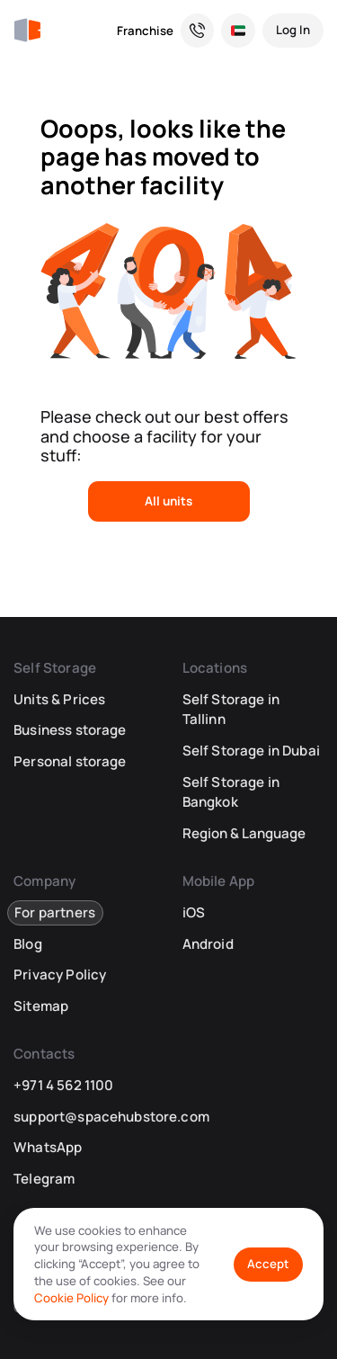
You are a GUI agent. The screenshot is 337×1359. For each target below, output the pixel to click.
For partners (54, 912)
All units (168, 501)
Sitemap (40, 1006)
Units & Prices (59, 699)
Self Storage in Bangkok (230, 792)
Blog (27, 943)
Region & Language (244, 833)
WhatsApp (47, 1147)
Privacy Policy (59, 974)
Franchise (145, 30)
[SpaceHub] (26, 30)
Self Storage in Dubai (251, 750)
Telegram (44, 1178)
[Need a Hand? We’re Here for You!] (198, 30)
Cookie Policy (71, 1298)
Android (208, 943)
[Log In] (293, 30)
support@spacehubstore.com (111, 1116)
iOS (193, 912)
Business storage (69, 729)
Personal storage (69, 761)
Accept (268, 1264)
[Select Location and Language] (238, 30)
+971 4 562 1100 (63, 1085)
